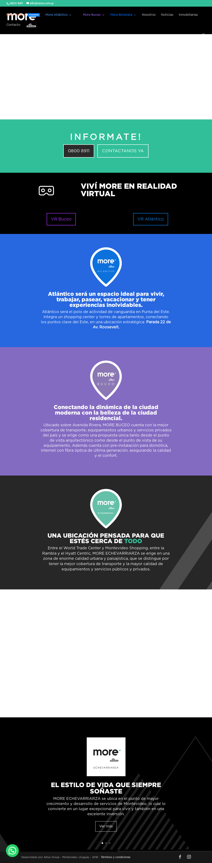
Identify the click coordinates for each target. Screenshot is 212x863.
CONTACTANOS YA (123, 151)
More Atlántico (56, 14)
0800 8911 (78, 151)
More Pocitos (23, 15)
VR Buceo (61, 219)
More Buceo (92, 14)
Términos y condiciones (115, 857)
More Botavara (121, 14)
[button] (12, 850)
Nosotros (149, 14)
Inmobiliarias (188, 14)
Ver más (106, 826)
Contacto (13, 24)
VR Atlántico (150, 219)
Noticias (167, 14)
